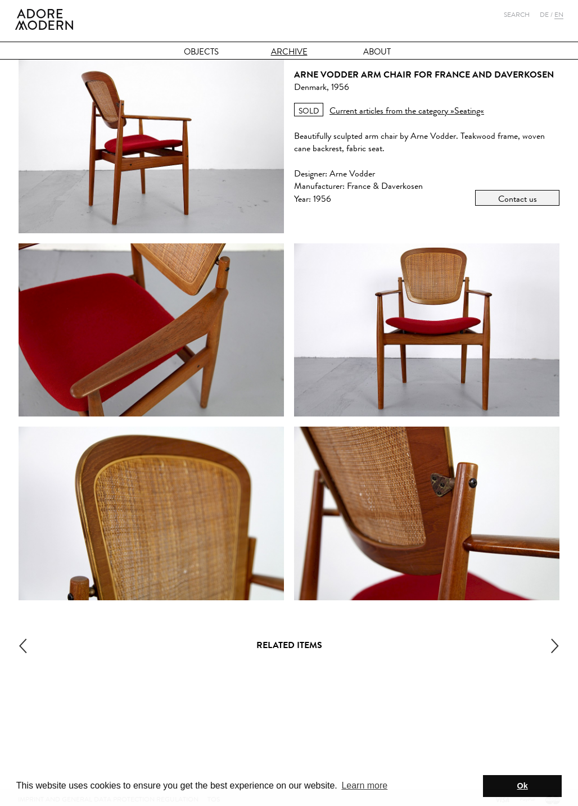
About (377, 52)
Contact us (517, 198)
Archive (289, 52)
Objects (201, 52)
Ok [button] (522, 785)
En (558, 14)
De (544, 14)
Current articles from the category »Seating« (406, 110)
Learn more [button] (364, 785)
